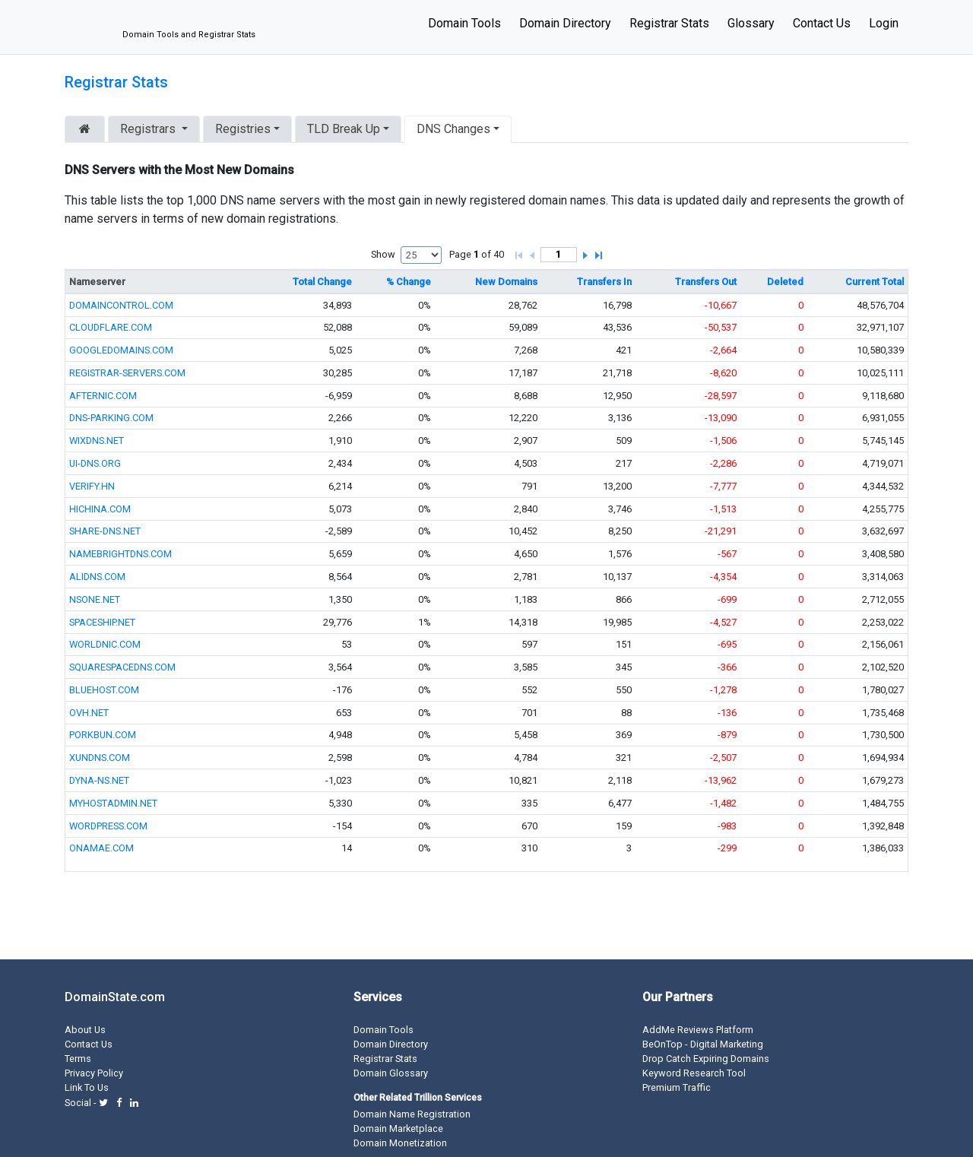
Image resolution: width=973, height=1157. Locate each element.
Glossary (751, 23)
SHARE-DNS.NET (105, 531)
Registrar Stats (669, 23)
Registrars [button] (149, 129)
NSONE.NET (94, 599)
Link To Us (87, 1087)
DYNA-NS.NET (99, 780)
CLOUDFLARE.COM (110, 327)
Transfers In (604, 281)
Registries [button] (243, 129)
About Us (85, 1029)
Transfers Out (706, 281)
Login (884, 23)
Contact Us (822, 23)
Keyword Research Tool (694, 1073)
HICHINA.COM (100, 509)
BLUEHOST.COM (104, 690)
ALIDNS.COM (97, 576)
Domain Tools (464, 23)
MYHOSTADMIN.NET (113, 803)
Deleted (785, 281)
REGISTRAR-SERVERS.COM (127, 373)
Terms (78, 1058)
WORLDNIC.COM (105, 644)
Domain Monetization (400, 1143)
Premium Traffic (676, 1087)
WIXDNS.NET (96, 440)
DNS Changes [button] (453, 129)
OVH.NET (89, 712)
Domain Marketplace (398, 1128)
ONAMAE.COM (101, 848)
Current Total (874, 281)
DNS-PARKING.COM (111, 417)
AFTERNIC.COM (103, 395)
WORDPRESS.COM (108, 826)
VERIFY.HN (92, 486)
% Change (408, 281)
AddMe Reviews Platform (697, 1029)
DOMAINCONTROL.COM (121, 305)
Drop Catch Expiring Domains (705, 1058)
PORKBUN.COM (102, 734)
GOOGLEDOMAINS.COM (121, 350)
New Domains (506, 281)
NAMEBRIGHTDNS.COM (120, 553)
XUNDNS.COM (99, 757)
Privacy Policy (94, 1073)
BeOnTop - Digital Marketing (702, 1044)
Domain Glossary (390, 1073)
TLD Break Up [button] (343, 129)
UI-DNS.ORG (95, 463)
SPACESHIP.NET (102, 622)
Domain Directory (565, 23)
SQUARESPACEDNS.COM (122, 667)
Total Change (322, 281)
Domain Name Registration (412, 1114)
